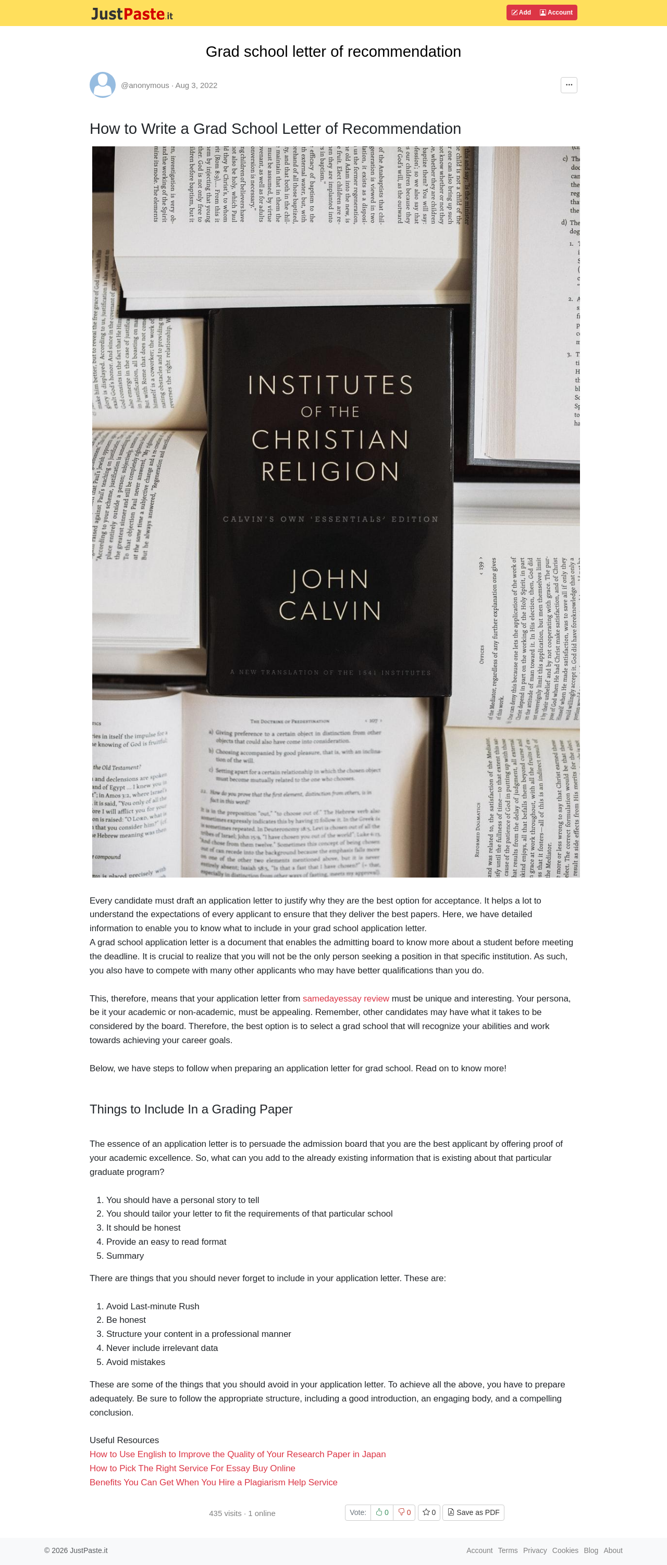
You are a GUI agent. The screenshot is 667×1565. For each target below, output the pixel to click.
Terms (508, 1550)
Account (556, 12)
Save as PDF (473, 1512)
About (613, 1550)
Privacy (535, 1550)
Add (521, 12)
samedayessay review (346, 999)
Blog (591, 1550)
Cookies (565, 1550)
